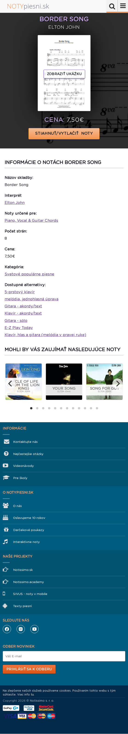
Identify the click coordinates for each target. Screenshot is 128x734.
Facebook (7, 629)
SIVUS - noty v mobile (30, 594)
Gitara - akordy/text (23, 306)
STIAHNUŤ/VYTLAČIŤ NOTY (64, 133)
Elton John (15, 202)
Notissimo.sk (23, 570)
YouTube (34, 629)
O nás (17, 506)
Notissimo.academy (28, 582)
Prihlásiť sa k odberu (29, 669)
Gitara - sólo (16, 320)
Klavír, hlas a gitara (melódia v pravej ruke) (45, 335)
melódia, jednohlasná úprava (31, 299)
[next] (117, 383)
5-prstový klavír (20, 292)
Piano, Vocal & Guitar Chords (31, 220)
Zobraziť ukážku (64, 74)
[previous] (11, 383)
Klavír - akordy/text (23, 313)
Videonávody (23, 466)
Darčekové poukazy (28, 530)
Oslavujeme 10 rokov (29, 518)
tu (32, 694)
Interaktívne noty (26, 542)
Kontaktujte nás (25, 442)
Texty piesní (22, 606)
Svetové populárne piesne (29, 274)
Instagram (21, 629)
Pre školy (20, 478)
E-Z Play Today (19, 328)
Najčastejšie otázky (28, 454)
